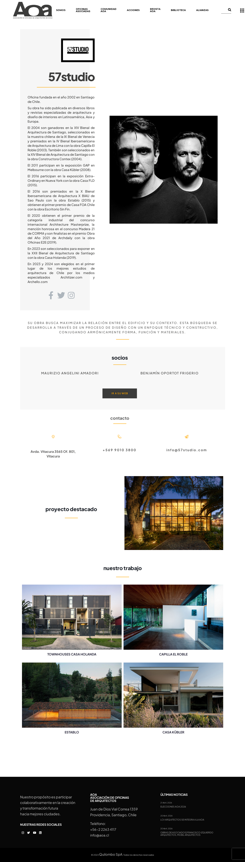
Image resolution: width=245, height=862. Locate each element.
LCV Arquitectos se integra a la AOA (182, 820)
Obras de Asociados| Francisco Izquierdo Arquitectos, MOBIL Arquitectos (186, 833)
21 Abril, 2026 (166, 803)
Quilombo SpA (110, 854)
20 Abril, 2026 (166, 816)
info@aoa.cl (99, 835)
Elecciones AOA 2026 (173, 807)
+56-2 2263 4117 (103, 829)
